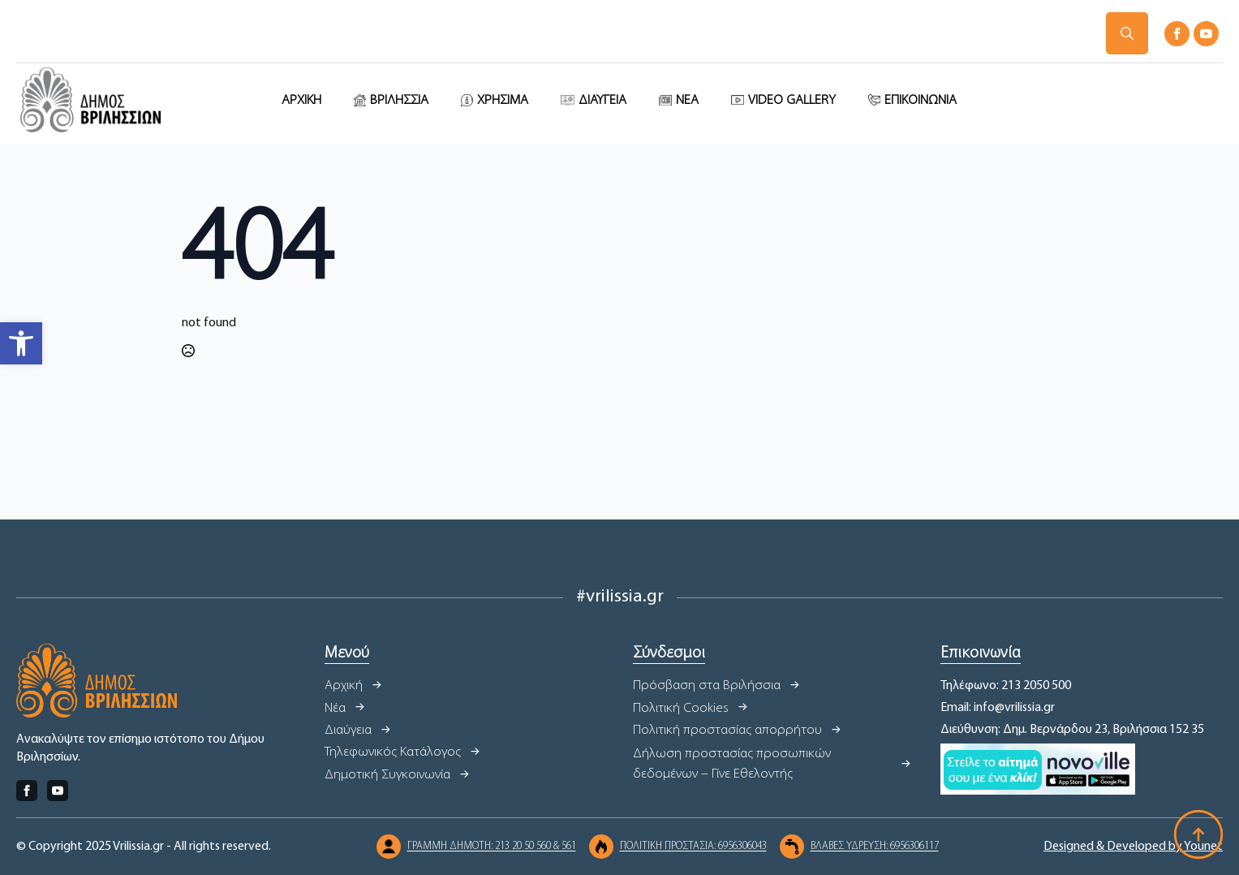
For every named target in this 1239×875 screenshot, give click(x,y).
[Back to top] (1198, 834)
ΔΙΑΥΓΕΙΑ (602, 100)
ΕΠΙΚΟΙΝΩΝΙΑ (920, 100)
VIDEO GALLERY (792, 100)
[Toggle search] (1127, 33)
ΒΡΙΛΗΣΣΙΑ (399, 100)
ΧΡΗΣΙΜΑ (502, 100)
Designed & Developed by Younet (1133, 846)
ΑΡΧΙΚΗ (301, 100)
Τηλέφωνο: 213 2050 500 (1005, 685)
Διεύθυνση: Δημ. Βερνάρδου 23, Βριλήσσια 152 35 (1072, 729)
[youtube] (1206, 33)
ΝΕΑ (687, 100)
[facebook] (1177, 33)
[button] (21, 343)
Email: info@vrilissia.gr (997, 707)
